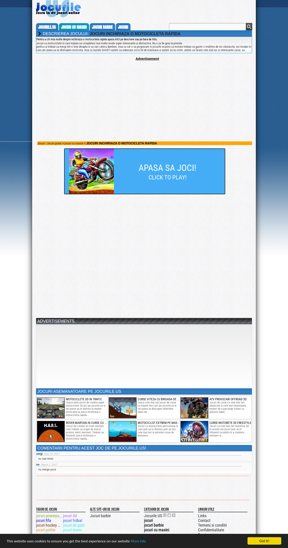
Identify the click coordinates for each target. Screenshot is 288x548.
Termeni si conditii (212, 525)
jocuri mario (72, 530)
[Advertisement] (144, 91)
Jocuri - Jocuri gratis (49, 143)
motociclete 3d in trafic (84, 399)
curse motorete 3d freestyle (230, 423)
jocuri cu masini (74, 27)
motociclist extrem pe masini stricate (166, 423)
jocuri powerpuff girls (49, 515)
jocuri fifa (43, 520)
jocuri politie (45, 530)
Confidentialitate (211, 530)
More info (138, 541)
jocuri (123, 27)
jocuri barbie (102, 27)
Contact (204, 520)
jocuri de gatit (74, 525)
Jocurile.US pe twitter (169, 515)
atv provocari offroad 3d (228, 399)
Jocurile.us (47, 27)
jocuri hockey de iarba (49, 525)
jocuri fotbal (72, 520)
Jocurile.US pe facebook (174, 515)
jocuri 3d (70, 515)
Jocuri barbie (100, 515)
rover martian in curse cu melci (89, 423)
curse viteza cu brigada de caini (161, 399)
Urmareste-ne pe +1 (165, 515)
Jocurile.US (153, 515)
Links (202, 515)
